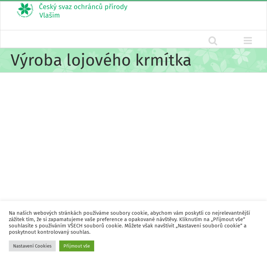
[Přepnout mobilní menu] (248, 40)
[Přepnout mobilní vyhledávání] (212, 40)
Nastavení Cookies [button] (32, 246)
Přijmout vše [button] (76, 246)
